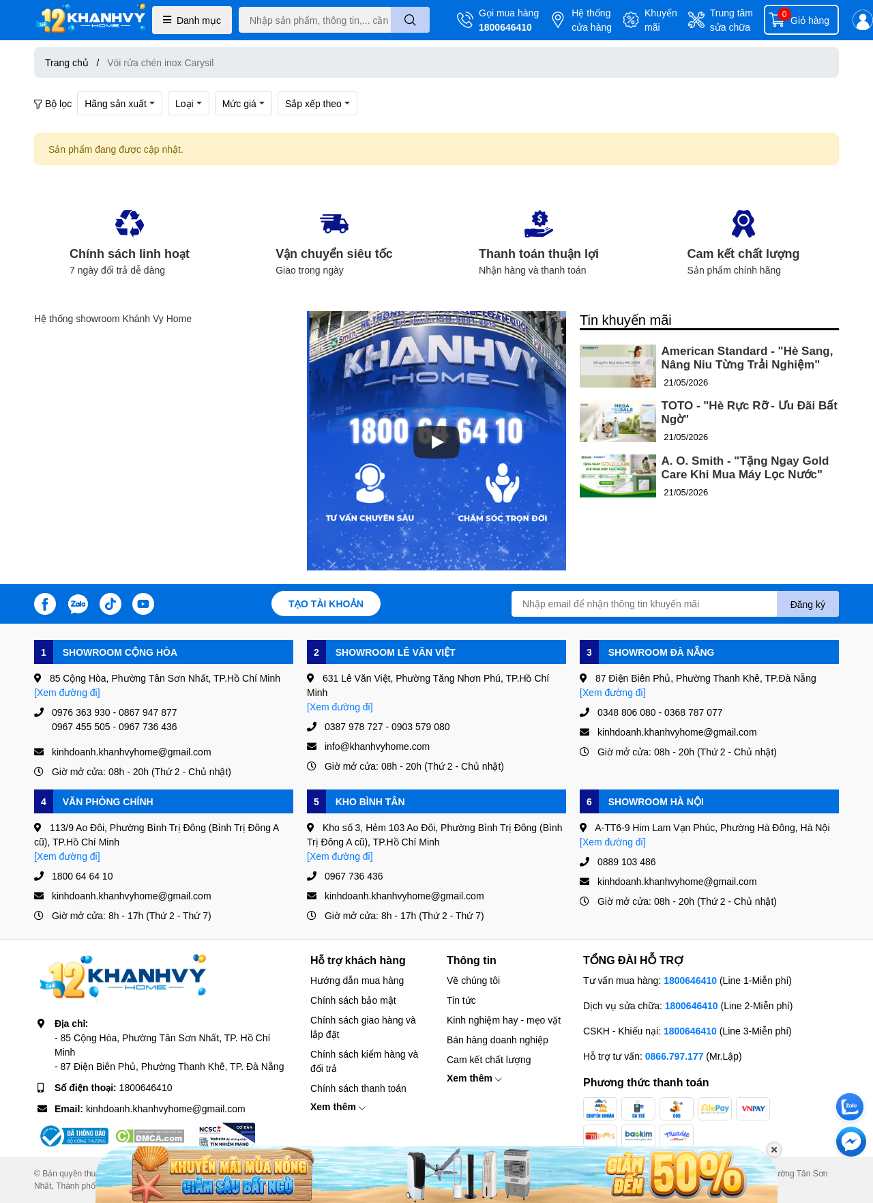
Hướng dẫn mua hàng (357, 980)
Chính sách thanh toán (358, 1088)
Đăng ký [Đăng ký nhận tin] (807, 604)
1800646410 (505, 27)
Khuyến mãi (661, 20)
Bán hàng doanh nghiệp (497, 1039)
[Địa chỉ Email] (675, 604)
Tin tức (461, 1000)
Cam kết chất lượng (489, 1059)
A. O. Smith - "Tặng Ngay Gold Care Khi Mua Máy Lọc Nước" (745, 467)
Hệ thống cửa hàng (592, 20)
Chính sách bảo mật (353, 1000)
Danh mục (192, 20)
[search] (410, 20)
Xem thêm (338, 1106)
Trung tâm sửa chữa (731, 20)
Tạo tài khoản (326, 603)
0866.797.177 (674, 1056)
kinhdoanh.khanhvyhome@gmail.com (166, 1108)
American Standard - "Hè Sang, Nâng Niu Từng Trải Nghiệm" (747, 358)
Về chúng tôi (473, 980)
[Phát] (436, 442)
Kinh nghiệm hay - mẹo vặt (504, 1020)
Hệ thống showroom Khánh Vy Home (113, 318)
